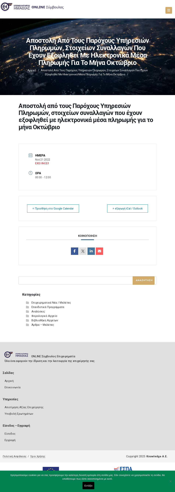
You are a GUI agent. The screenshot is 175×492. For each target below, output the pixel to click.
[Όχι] (170, 483)
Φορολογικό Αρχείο (44, 316)
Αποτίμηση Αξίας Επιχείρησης (24, 407)
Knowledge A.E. (156, 456)
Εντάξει (88, 485)
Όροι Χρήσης (37, 456)
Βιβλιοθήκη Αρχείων (45, 320)
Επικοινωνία (12, 387)
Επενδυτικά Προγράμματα (48, 307)
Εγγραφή (10, 440)
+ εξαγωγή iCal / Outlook (128, 208)
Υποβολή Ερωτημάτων (19, 413)
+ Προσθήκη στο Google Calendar (53, 208)
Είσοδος (10, 433)
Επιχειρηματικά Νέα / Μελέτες (51, 302)
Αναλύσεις (38, 311)
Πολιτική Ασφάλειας (14, 456)
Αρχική (31, 70)
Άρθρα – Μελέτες (43, 324)
